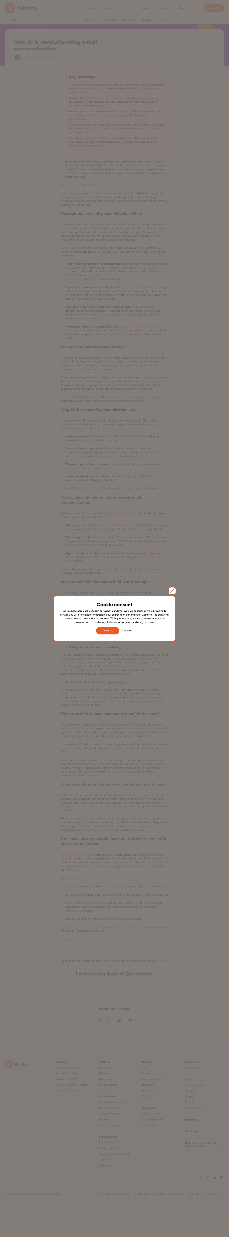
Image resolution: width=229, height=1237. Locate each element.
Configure (127, 630)
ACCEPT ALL (107, 630)
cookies (87, 611)
